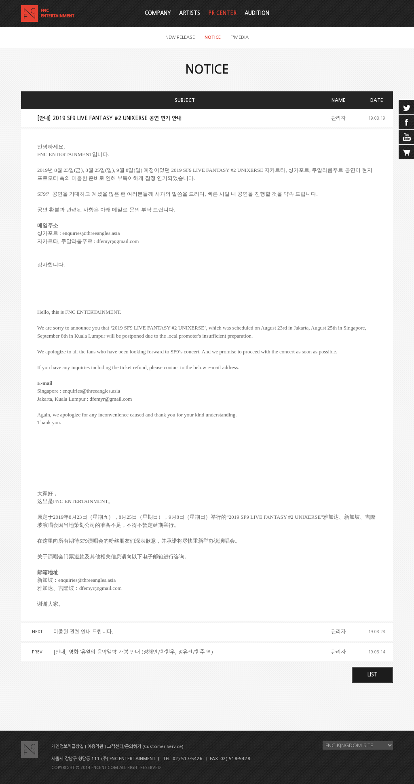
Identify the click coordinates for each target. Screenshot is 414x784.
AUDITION (257, 13)
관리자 (338, 118)
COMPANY (158, 13)
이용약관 (95, 746)
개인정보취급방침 (67, 746)
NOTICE (213, 37)
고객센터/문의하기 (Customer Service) (145, 746)
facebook (406, 122)
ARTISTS (189, 13)
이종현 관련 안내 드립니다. (83, 631)
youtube (406, 137)
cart (406, 152)
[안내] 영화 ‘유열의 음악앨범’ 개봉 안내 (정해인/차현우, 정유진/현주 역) (133, 652)
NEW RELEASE (180, 37)
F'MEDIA (239, 37)
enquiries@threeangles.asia (91, 233)
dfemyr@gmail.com (118, 241)
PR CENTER (222, 13)
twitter (406, 107)
